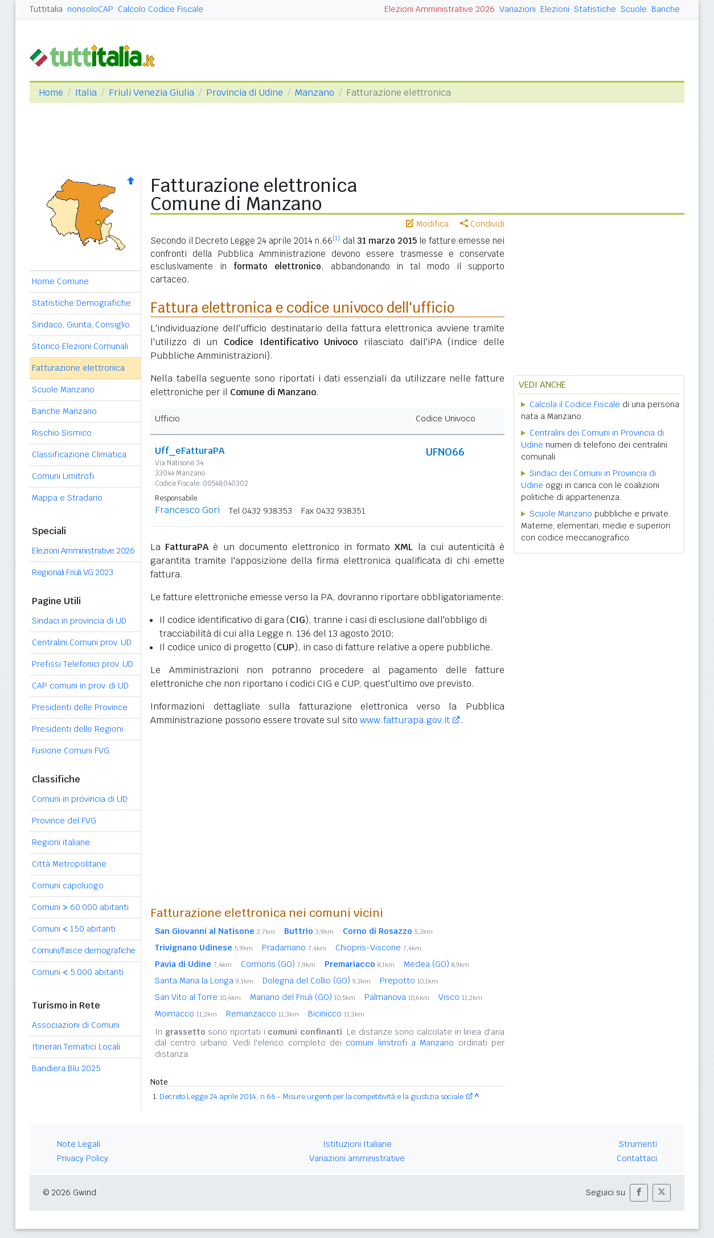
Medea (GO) (436, 964)
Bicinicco (336, 1014)
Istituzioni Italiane (357, 1144)
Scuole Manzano (63, 389)
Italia (86, 93)
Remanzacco (262, 1014)
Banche (665, 9)
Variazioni (517, 9)
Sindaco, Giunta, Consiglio (81, 324)
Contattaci (637, 1158)
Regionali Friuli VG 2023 (72, 572)
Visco (460, 997)
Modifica (427, 224)
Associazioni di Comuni (76, 1025)
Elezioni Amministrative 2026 (439, 9)
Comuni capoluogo (68, 885)
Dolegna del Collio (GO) (316, 980)
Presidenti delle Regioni (77, 729)
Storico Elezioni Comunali (80, 346)
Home (51, 93)
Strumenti (638, 1144)
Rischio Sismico (62, 433)
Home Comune (60, 281)
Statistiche (595, 9)
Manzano (314, 93)
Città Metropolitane (69, 864)
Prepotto (409, 980)
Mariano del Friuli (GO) (302, 997)
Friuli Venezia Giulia (151, 93)
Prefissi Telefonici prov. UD (82, 664)
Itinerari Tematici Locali (76, 1047)
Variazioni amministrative (357, 1158)
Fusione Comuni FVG (70, 750)
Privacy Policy (82, 1158)
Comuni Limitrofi (63, 476)
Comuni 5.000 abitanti (78, 972)
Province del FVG (64, 820)
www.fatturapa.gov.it (405, 720)
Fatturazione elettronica (78, 368)
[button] (639, 1193)
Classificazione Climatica (79, 454)
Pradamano (294, 947)
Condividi (482, 224)
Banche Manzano (64, 411)
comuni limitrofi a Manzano (400, 1043)
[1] (336, 238)
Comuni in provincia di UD (80, 799)
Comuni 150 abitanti (74, 929)
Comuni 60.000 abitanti (80, 907)
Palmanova (396, 997)
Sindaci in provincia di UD (79, 621)
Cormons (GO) (278, 964)
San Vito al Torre (198, 997)
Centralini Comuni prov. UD (82, 642)
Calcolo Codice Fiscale (160, 9)
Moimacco (186, 1014)
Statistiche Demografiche (81, 303)
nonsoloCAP (90, 9)
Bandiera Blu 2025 (66, 1068)
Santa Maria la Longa (204, 980)
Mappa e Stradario (67, 498)
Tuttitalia (46, 9)
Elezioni (554, 9)
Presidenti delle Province (80, 707)
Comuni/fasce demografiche (84, 950)
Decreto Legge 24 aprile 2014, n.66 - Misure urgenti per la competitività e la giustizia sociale (311, 1096)
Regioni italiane (61, 842)
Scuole (634, 9)
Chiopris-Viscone (378, 947)
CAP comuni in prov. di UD (80, 686)
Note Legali (78, 1144)
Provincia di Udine (244, 93)
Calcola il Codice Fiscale (575, 404)
